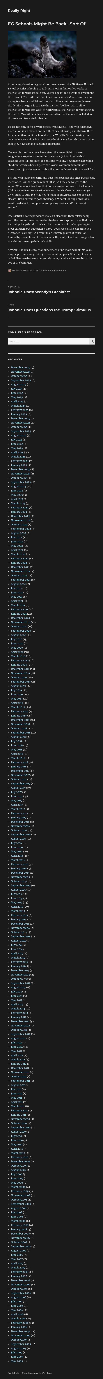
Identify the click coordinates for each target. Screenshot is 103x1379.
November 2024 (20, 422)
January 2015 (19, 919)
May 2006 (17, 1310)
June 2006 (17, 1305)
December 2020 (20, 617)
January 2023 (19, 511)
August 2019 (18, 685)
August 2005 (18, 1348)
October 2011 (18, 1076)
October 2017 (19, 779)
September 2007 (21, 1246)
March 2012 (18, 1059)
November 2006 (20, 1284)
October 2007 (19, 1242)
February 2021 (19, 609)
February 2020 (19, 660)
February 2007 (19, 1271)
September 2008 (21, 1203)
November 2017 (20, 775)
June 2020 (17, 643)
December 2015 (20, 872)
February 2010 (19, 1157)
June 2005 (17, 1356)
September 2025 (21, 380)
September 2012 (20, 1034)
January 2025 (19, 414)
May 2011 (16, 1097)
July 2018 (16, 741)
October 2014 (19, 932)
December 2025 (20, 367)
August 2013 (18, 987)
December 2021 (20, 566)
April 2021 (17, 600)
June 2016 (17, 847)
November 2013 (20, 974)
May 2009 (17, 1182)
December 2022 (20, 516)
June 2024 (17, 443)
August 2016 (18, 838)
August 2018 (18, 736)
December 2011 (20, 1068)
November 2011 (20, 1072)
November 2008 (20, 1195)
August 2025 (18, 384)
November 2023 (20, 473)
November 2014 (20, 927)
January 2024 (19, 465)
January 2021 (19, 613)
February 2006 (20, 1322)
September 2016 (21, 834)
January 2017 (18, 817)
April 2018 (17, 753)
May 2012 (16, 1051)
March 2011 (18, 1106)
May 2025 (17, 397)
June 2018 (17, 745)
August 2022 (18, 533)
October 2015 (19, 881)
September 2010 (20, 1127)
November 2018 (20, 724)
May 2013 (16, 1000)
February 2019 (19, 711)
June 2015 (17, 898)
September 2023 (21, 482)
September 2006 (21, 1293)
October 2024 (19, 426)
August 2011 (18, 1084)
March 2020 (18, 656)
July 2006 (16, 1301)
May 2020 (17, 647)
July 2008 (16, 1212)
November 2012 (20, 1025)
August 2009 (18, 1169)
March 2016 (18, 859)
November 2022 (20, 520)
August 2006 (18, 1297)
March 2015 (18, 910)
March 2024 (18, 456)
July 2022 (16, 537)
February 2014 (19, 961)
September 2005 (21, 1343)
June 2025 (17, 392)
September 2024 (21, 431)
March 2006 (18, 1318)
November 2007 (20, 1237)
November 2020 (20, 622)
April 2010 (17, 1148)
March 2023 (18, 503)
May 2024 (17, 448)
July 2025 (16, 388)
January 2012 (19, 1063)
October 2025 (19, 375)
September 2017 (20, 783)
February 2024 (19, 460)
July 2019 (16, 690)
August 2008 (18, 1208)
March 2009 (18, 1186)
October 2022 (19, 524)
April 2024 (17, 452)
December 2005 (20, 1331)
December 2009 (20, 1161)
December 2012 (20, 1021)
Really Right (19, 10)
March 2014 (18, 957)
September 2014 (20, 936)
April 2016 (17, 855)
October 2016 (19, 830)
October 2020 (19, 626)
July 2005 (16, 1352)
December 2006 (20, 1280)
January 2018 (19, 766)
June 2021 (17, 592)
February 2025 (19, 409)
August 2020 (18, 634)
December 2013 (20, 970)
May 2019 (17, 698)
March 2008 (18, 1220)
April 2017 (17, 804)
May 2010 (16, 1144)
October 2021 (19, 575)
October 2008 (19, 1199)
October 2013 (19, 978)
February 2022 (19, 558)
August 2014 (18, 940)
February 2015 (19, 915)
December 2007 (20, 1233)
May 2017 (16, 800)
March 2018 (18, 758)
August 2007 (18, 1250)
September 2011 (20, 1080)
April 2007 (17, 1263)
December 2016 (20, 821)
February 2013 (19, 1012)
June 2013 (17, 995)
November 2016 (20, 825)
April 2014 (17, 953)
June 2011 (16, 1093)
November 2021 (20, 571)
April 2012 (17, 1055)
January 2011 (18, 1114)
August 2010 (18, 1131)
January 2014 (19, 966)
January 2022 (19, 562)
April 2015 (17, 906)
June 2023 (17, 490)
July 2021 (16, 588)
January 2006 (19, 1327)
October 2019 (19, 677)
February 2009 (20, 1191)
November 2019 (20, 673)
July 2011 (16, 1089)
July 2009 (16, 1174)
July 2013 (16, 991)
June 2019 (17, 694)
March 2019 (18, 707)
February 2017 (19, 813)
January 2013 (18, 1017)
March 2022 (18, 554)
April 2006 (17, 1314)
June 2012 (17, 1046)
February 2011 (19, 1110)
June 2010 (17, 1140)
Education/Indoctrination (53, 270)
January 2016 (19, 868)
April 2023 (17, 499)
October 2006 (19, 1288)
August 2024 (18, 435)
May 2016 (17, 851)
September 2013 (20, 983)
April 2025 (17, 401)
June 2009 (17, 1178)
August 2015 (18, 889)
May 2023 (17, 494)
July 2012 (16, 1042)
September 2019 (21, 681)
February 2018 (19, 762)
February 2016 (19, 864)
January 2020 (19, 664)
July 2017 (16, 792)
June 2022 (17, 541)
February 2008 (19, 1225)
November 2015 (20, 876)
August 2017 (18, 787)
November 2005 (20, 1335)
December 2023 (20, 469)
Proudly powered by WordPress (37, 1373)
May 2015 (16, 902)
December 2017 (20, 770)
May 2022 (17, 545)
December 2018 (20, 719)
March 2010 (18, 1152)
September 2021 (20, 579)
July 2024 (16, 439)
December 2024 (20, 418)
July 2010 (16, 1135)
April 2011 (17, 1101)
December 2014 (20, 923)
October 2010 (19, 1123)
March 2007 (18, 1267)
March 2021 (18, 605)
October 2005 (19, 1339)
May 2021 (16, 596)
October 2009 (19, 1165)
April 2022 (17, 550)
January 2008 (19, 1229)
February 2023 (19, 507)
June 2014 (17, 949)
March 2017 (18, 809)
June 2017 (17, 796)
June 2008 (17, 1216)
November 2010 (20, 1118)
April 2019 (17, 702)
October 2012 (19, 1029)
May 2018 (16, 749)
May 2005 (17, 1360)
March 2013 (18, 1008)
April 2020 (17, 651)
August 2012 (18, 1038)
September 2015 (20, 885)
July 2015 (16, 893)
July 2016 (16, 842)
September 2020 (21, 630)
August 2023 (18, 486)
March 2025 (18, 405)
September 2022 (21, 528)
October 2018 (19, 728)
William (16, 270)
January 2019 (19, 715)
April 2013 (17, 1004)
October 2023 (19, 477)
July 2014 (16, 944)
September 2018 (20, 732)
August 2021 (18, 583)
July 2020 (16, 639)
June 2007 (17, 1254)
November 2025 (20, 371)
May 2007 (17, 1259)
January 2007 (19, 1276)
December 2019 (20, 668)
